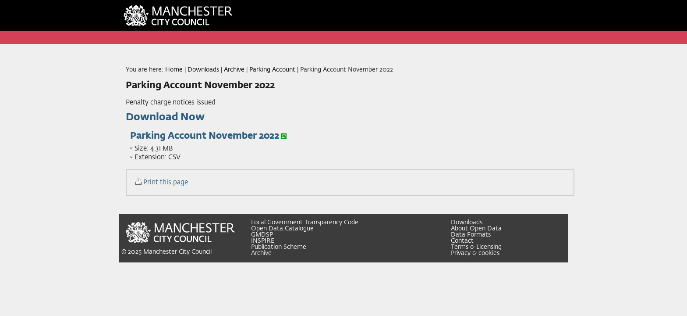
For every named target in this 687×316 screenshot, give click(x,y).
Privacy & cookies (475, 253)
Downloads (203, 70)
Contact (462, 241)
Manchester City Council (177, 252)
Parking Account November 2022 (204, 136)
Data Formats (471, 235)
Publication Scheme (278, 247)
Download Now (165, 117)
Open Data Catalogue (282, 229)
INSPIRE (262, 241)
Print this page (165, 182)
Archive (234, 70)
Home (174, 70)
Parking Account (272, 70)
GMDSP (262, 235)
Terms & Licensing (476, 247)
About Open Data (476, 229)
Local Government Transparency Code (304, 222)
